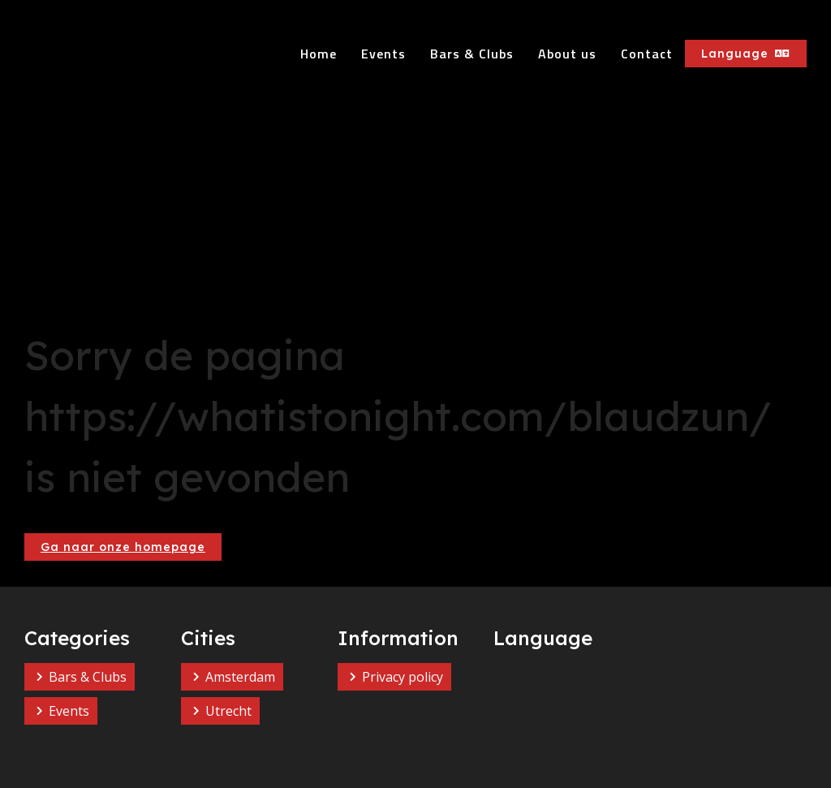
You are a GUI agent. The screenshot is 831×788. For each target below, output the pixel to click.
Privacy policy (402, 677)
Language (745, 53)
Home (318, 53)
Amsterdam (240, 677)
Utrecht (228, 711)
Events (383, 53)
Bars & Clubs (472, 53)
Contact (647, 53)
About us (567, 53)
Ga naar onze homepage (123, 547)
